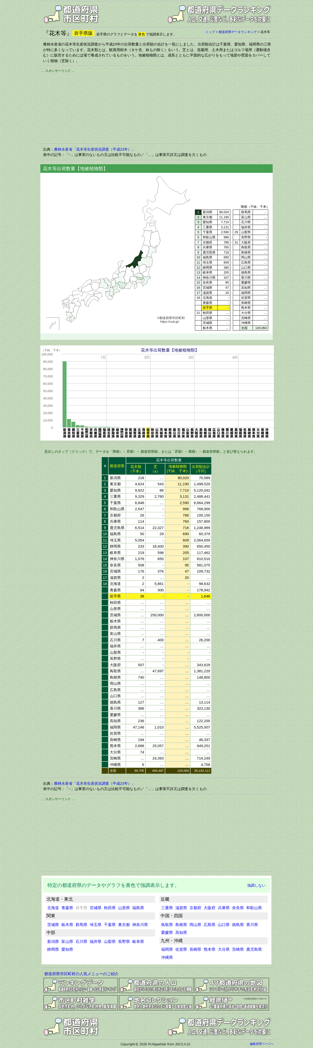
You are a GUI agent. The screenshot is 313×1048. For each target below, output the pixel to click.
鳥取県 (167, 925)
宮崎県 (238, 949)
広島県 (209, 925)
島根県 (181, 925)
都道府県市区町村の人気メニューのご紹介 (81, 974)
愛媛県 (167, 932)
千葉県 (110, 925)
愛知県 (67, 949)
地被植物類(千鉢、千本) (178, 468)
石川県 (81, 941)
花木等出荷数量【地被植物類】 (170, 350)
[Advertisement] (156, 107)
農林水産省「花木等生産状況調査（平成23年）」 (94, 149)
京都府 (195, 908)
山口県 (224, 925)
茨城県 (53, 925)
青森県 (67, 908)
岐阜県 (138, 941)
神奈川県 (140, 925)
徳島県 (238, 925)
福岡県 (167, 949)
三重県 (167, 908)
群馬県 (81, 925)
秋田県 (110, 908)
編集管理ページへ (261, 1044)
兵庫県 (224, 908)
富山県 (67, 941)
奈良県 (238, 908)
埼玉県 (95, 925)
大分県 (224, 949)
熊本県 (209, 949)
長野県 (124, 941)
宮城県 (95, 908)
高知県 (181, 932)
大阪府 (209, 908)
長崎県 (195, 949)
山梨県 (110, 941)
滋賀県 (181, 908)
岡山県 (195, 925)
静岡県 (53, 949)
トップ (210, 32)
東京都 (124, 925)
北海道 (53, 908)
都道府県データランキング (238, 32)
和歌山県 (254, 908)
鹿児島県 (254, 949)
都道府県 (117, 466)
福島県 (138, 908)
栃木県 (67, 925)
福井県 (95, 941)
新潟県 (53, 941)
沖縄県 (167, 957)
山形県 (124, 908)
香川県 (252, 925)
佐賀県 (181, 949)
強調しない (256, 885)
